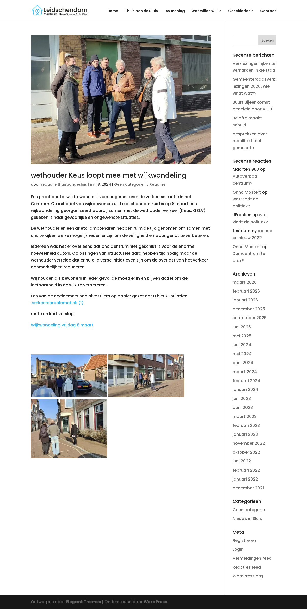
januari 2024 (245, 390)
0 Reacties (156, 184)
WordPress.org (248, 576)
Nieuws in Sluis (247, 518)
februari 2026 (246, 291)
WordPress (155, 602)
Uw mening (174, 11)
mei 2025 (242, 336)
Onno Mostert (247, 192)
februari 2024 (246, 381)
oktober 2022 (246, 452)
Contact (268, 11)
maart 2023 (245, 416)
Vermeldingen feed (252, 558)
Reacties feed (247, 567)
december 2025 (249, 309)
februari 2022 (246, 470)
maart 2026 (245, 282)
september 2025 (250, 318)
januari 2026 (245, 300)
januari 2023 (245, 434)
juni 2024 (242, 345)
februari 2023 (246, 425)
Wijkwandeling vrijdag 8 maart (62, 325)
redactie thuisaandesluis (64, 184)
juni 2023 (242, 398)
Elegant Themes (83, 602)
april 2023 (243, 407)
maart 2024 (245, 372)
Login (238, 549)
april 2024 (243, 363)
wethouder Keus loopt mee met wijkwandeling (109, 175)
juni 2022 (242, 461)
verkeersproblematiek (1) (58, 303)
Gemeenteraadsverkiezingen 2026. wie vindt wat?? (254, 86)
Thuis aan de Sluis (141, 11)
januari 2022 (245, 479)
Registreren (244, 540)
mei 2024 (242, 354)
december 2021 (248, 488)
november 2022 (249, 443)
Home (112, 11)
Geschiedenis (241, 11)
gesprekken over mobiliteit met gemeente (250, 141)
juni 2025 (242, 327)
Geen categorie (128, 184)
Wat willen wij (204, 11)
